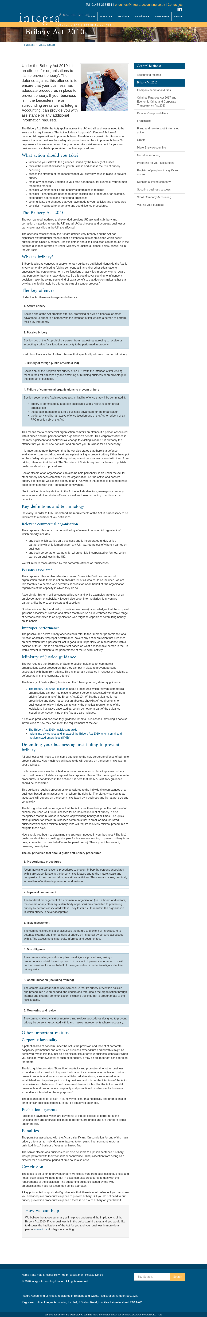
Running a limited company (154, 181)
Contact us (174, 4)
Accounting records (149, 74)
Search (177, 1276)
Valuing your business (150, 204)
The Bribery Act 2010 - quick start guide (53, 729)
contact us (40, 1229)
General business (47, 45)
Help (65, 1274)
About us (106, 16)
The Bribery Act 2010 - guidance (49, 688)
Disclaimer (76, 1274)
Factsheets (142, 16)
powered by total (147, 1314)
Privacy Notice (94, 1274)
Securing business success (154, 189)
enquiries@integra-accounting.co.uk (139, 4)
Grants (141, 139)
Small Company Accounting (154, 197)
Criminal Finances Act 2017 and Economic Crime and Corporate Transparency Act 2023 (156, 101)
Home (91, 16)
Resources (162, 16)
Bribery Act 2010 (147, 82)
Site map (36, 1274)
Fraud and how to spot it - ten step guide (158, 130)
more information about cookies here (112, 1314)
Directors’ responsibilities (152, 113)
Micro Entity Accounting (151, 147)
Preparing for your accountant (155, 162)
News (178, 16)
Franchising (144, 120)
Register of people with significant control (157, 172)
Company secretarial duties (154, 90)
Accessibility (52, 1274)
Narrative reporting (148, 155)
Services (123, 16)
